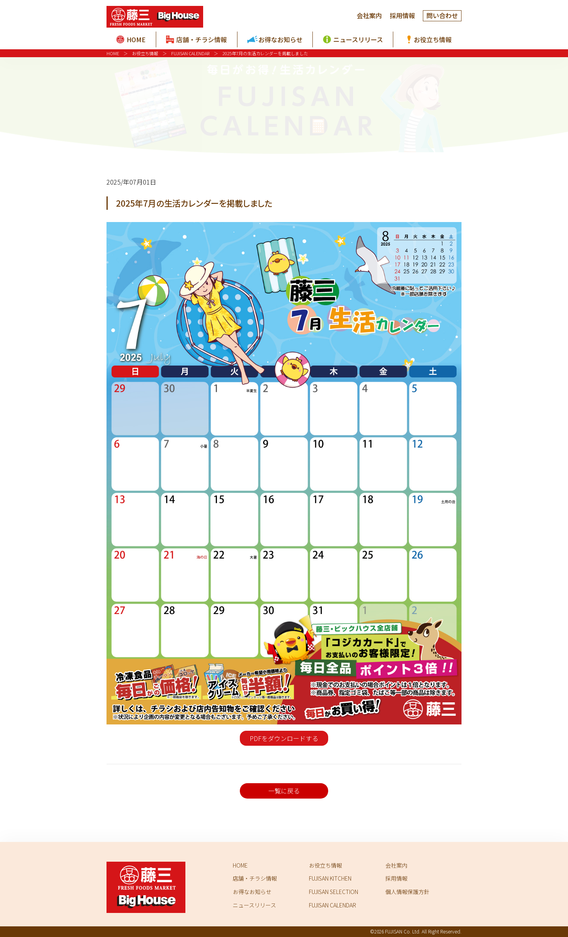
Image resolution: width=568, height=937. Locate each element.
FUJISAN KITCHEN (330, 878)
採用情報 (402, 15)
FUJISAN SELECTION (333, 892)
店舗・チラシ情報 (255, 878)
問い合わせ (442, 15)
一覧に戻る (284, 790)
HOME (112, 53)
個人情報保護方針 (407, 892)
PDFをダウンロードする (284, 738)
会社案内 (369, 15)
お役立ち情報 (145, 53)
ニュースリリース (254, 905)
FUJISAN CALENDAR (190, 53)
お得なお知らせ (252, 892)
